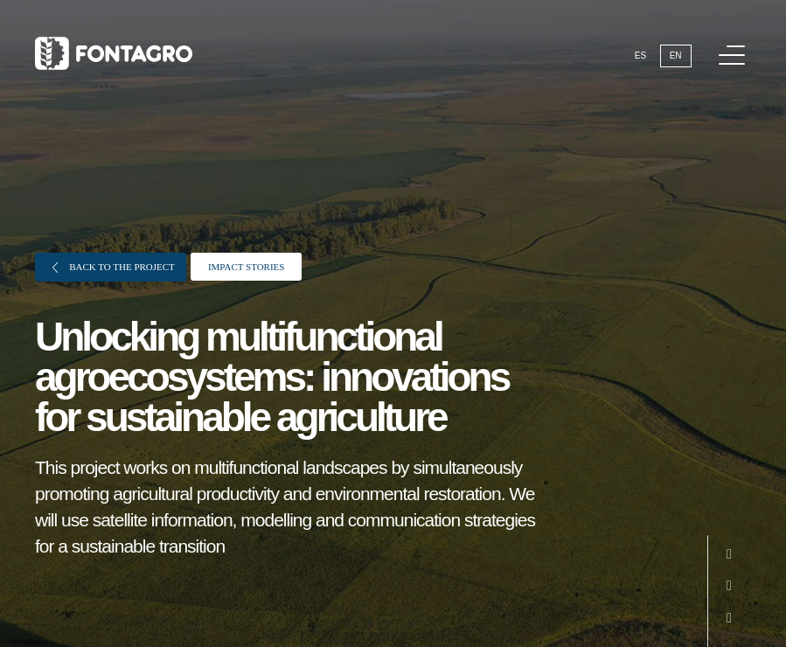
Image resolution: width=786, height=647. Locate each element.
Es (640, 55)
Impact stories (246, 266)
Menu (735, 46)
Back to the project (113, 267)
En (676, 55)
